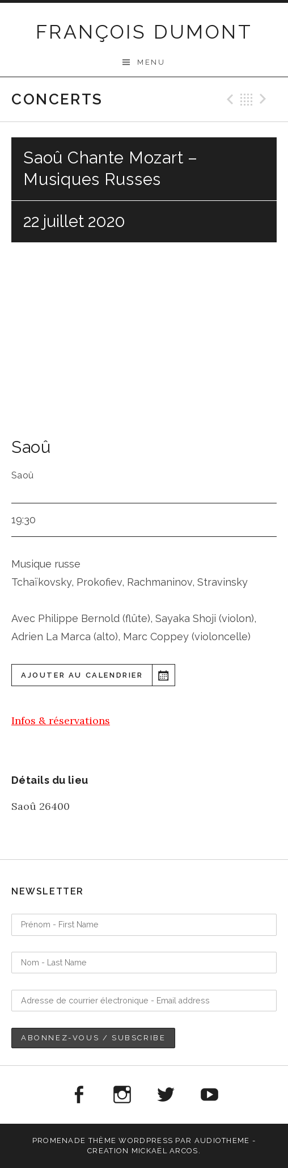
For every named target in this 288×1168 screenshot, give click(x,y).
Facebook (78, 1094)
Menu (151, 62)
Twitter (166, 1094)
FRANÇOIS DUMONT (144, 31)
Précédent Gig (228, 99)
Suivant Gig (265, 99)
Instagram (121, 1094)
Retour (247, 99)
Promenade (59, 1140)
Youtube (209, 1094)
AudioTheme (222, 1140)
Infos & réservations (60, 720)
